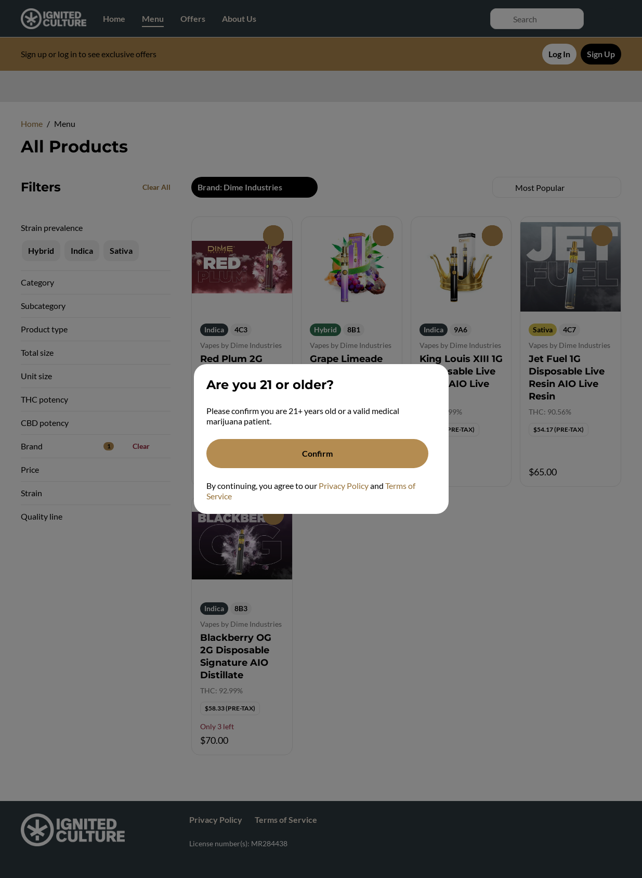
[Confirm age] (317, 453)
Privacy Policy (344, 485)
